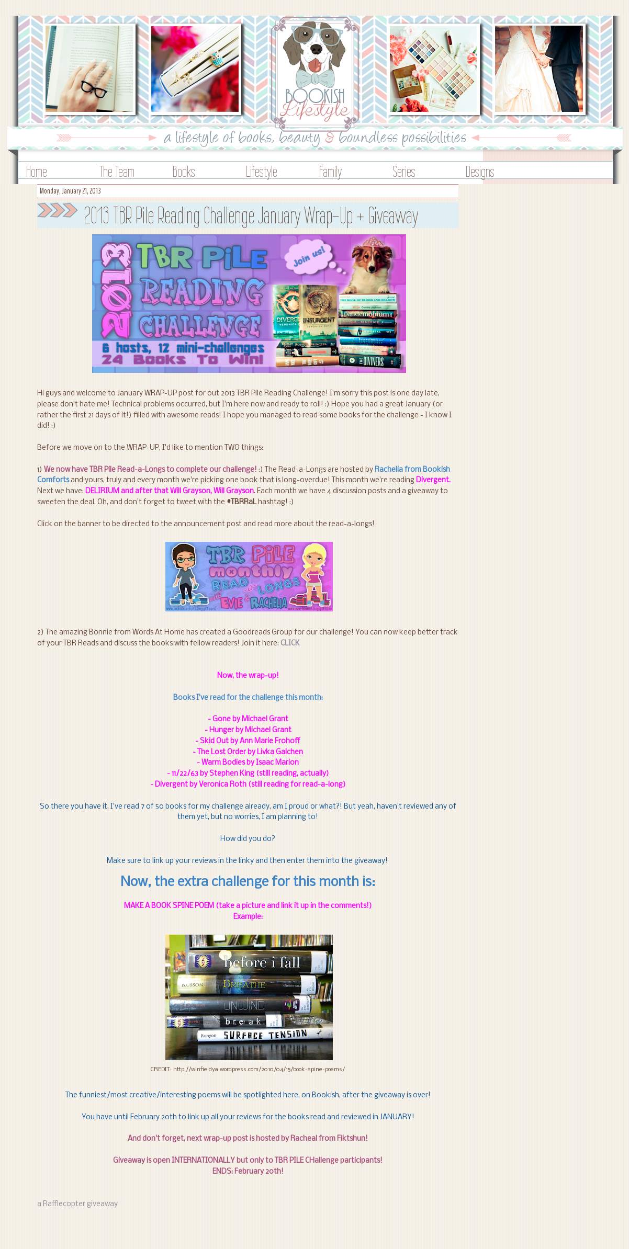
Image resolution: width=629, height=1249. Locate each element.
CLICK (290, 644)
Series (403, 171)
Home (36, 171)
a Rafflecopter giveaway (77, 1204)
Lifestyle (261, 171)
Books (184, 171)
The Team (116, 171)
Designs (480, 171)
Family (330, 171)
